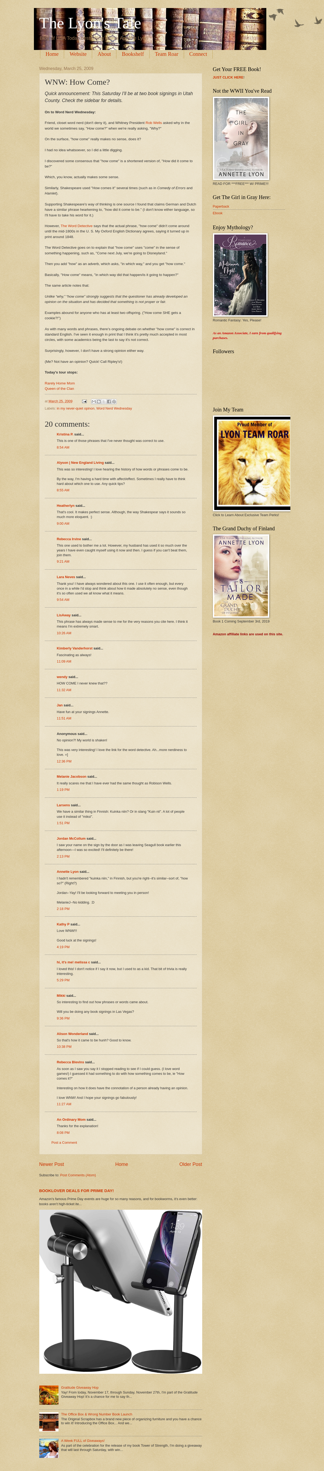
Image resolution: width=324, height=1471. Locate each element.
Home (52, 54)
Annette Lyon (68, 872)
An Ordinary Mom (71, 1120)
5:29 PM (63, 980)
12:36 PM (64, 761)
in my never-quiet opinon (76, 408)
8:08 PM (63, 1133)
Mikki (61, 996)
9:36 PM (63, 1018)
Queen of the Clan (59, 389)
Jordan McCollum (71, 838)
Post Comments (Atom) (78, 1175)
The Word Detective (76, 226)
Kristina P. (65, 434)
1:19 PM (63, 790)
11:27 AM (64, 1104)
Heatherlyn (66, 506)
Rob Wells (154, 123)
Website (78, 54)
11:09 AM (64, 661)
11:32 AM (64, 690)
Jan (60, 705)
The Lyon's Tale (90, 23)
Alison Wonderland (72, 1034)
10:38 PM (64, 1047)
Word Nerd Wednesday (114, 408)
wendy (62, 677)
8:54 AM (63, 447)
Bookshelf (133, 54)
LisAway (64, 615)
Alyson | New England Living (80, 463)
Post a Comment (64, 1143)
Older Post (190, 1164)
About (104, 54)
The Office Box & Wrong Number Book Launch (96, 1414)
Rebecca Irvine (69, 539)
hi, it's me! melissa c (73, 962)
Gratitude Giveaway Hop (80, 1388)
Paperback (221, 206)
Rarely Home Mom (60, 383)
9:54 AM (63, 600)
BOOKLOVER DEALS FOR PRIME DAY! (76, 1190)
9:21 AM (63, 561)
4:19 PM (63, 947)
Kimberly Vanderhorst (75, 648)
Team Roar (166, 54)
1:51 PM (63, 823)
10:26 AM (64, 633)
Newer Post (51, 1164)
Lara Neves (66, 577)
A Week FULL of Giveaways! (83, 1441)
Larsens (63, 805)
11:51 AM (64, 718)
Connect (198, 54)
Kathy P (63, 924)
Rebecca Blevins (70, 1062)
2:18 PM (63, 909)
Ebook (218, 213)
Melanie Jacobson (72, 777)
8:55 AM (63, 490)
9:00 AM (63, 524)
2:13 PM (63, 856)
